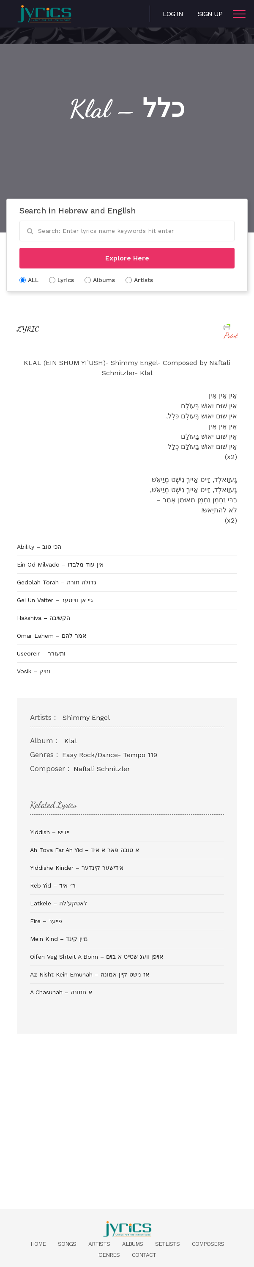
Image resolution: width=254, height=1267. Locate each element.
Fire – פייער (46, 921)
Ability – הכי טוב (39, 546)
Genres (109, 1255)
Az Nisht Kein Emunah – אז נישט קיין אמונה (89, 974)
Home (38, 1244)
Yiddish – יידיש (49, 832)
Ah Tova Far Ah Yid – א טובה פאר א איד (84, 850)
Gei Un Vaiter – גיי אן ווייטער (55, 600)
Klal (70, 741)
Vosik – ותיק (33, 671)
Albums (132, 1244)
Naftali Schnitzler (102, 769)
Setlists (167, 1244)
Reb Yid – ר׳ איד (53, 885)
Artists (99, 1244)
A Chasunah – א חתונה (61, 992)
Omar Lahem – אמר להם (51, 635)
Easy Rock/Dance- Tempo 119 (109, 755)
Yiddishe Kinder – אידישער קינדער (76, 867)
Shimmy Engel (86, 718)
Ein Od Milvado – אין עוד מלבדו (60, 564)
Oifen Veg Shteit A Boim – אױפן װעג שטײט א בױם (96, 956)
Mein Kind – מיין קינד (59, 938)
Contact (144, 1255)
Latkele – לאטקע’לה (58, 903)
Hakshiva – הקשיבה (43, 617)
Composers (208, 1244)
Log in (173, 14)
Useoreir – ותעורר (41, 653)
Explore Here (127, 258)
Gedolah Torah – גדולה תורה (56, 582)
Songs (67, 1244)
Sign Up (210, 14)
